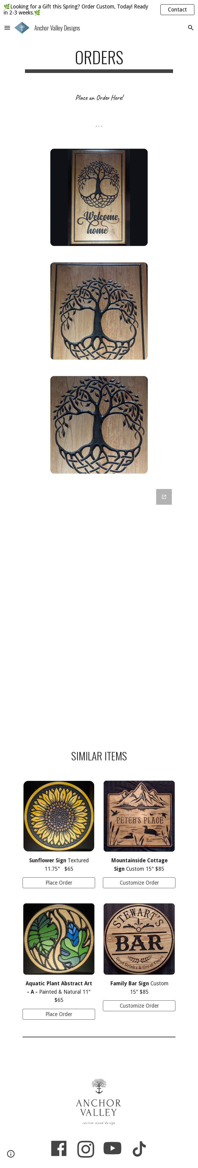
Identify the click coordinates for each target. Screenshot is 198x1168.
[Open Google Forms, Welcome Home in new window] (164, 497)
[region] (99, 9)
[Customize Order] (139, 883)
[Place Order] (58, 883)
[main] (99, 60)
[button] (7, 27)
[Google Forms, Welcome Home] (99, 610)
